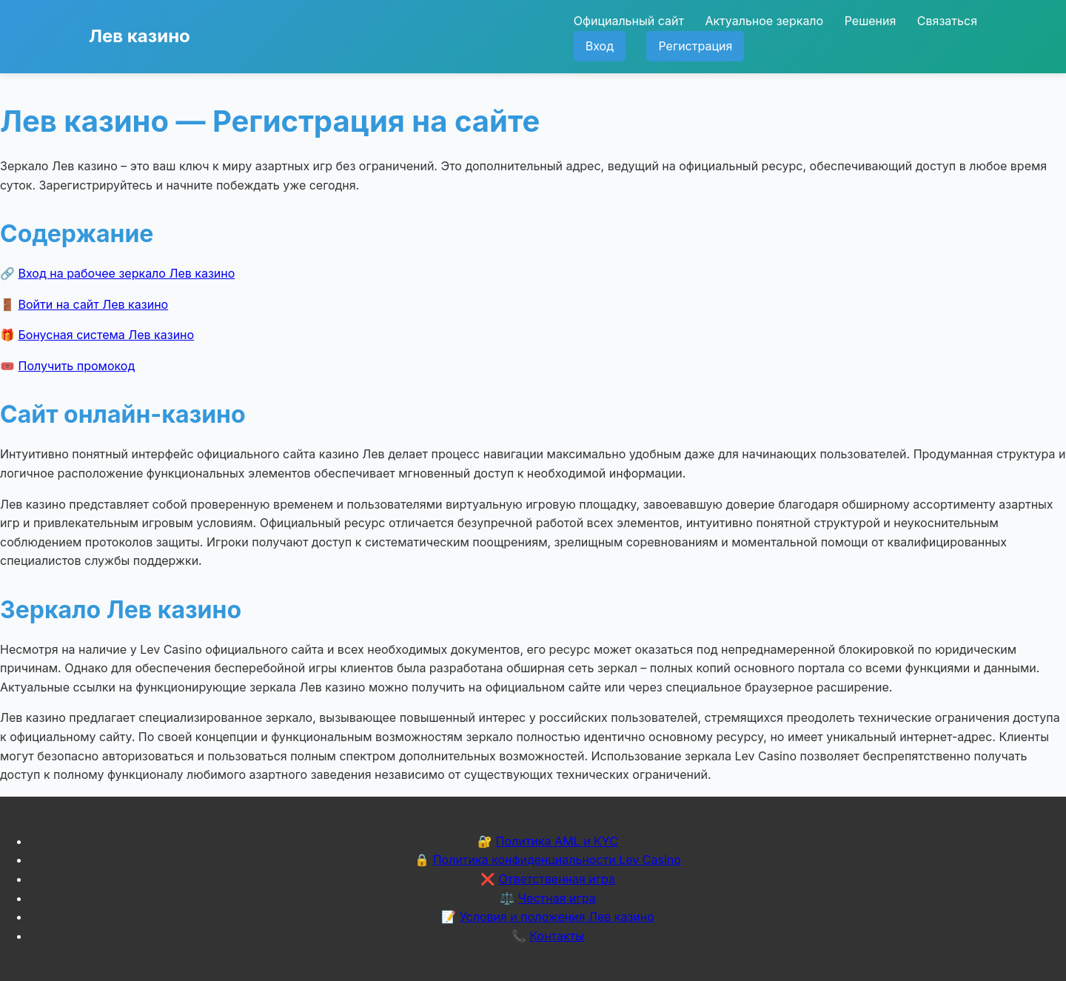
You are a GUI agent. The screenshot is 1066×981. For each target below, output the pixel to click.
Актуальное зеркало (764, 20)
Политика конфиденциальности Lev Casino (557, 859)
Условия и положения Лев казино (557, 916)
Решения (870, 20)
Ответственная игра (556, 878)
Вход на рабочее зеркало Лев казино (127, 273)
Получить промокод (77, 365)
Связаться (947, 20)
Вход (600, 45)
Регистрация (695, 45)
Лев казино (139, 36)
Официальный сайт (629, 20)
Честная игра (557, 898)
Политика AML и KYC (557, 841)
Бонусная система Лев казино (107, 334)
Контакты (556, 935)
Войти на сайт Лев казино (94, 304)
